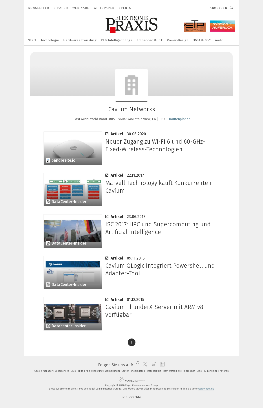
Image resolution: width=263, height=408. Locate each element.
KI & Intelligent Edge (116, 40)
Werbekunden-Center (117, 371)
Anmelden (218, 8)
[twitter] (144, 364)
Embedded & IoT (150, 40)
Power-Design (177, 40)
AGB (74, 371)
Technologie (49, 40)
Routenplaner (179, 119)
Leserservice (62, 371)
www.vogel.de (206, 388)
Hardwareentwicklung (80, 40)
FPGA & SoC (202, 40)
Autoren (224, 371)
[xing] (152, 364)
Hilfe (81, 371)
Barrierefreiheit (172, 371)
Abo (200, 371)
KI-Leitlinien (211, 371)
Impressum (189, 371)
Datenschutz (154, 371)
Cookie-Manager (43, 371)
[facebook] (136, 364)
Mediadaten (138, 371)
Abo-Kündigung (94, 371)
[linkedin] (161, 364)
